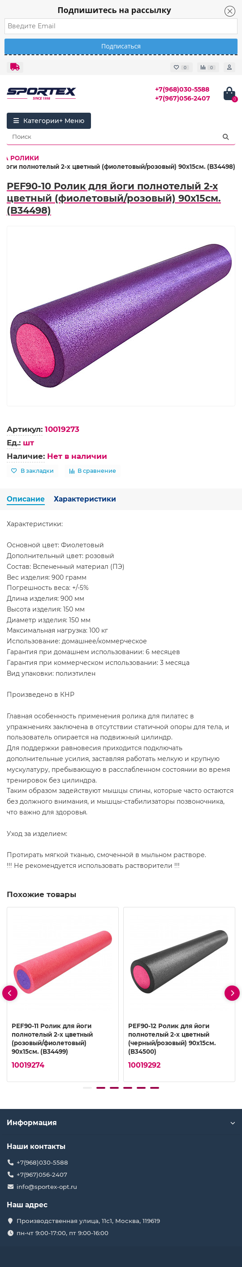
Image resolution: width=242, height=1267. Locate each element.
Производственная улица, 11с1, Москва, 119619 (88, 1220)
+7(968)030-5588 (182, 89)
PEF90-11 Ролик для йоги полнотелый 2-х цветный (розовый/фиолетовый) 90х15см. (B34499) (52, 1038)
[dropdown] (15, 67)
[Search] (121, 137)
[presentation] (9, 993)
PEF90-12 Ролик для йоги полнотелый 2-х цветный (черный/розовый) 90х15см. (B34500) (172, 1038)
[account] (229, 67)
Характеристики (85, 499)
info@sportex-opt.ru (47, 1186)
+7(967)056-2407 (182, 98)
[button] (87, 1088)
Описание (26, 499)
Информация (121, 1122)
